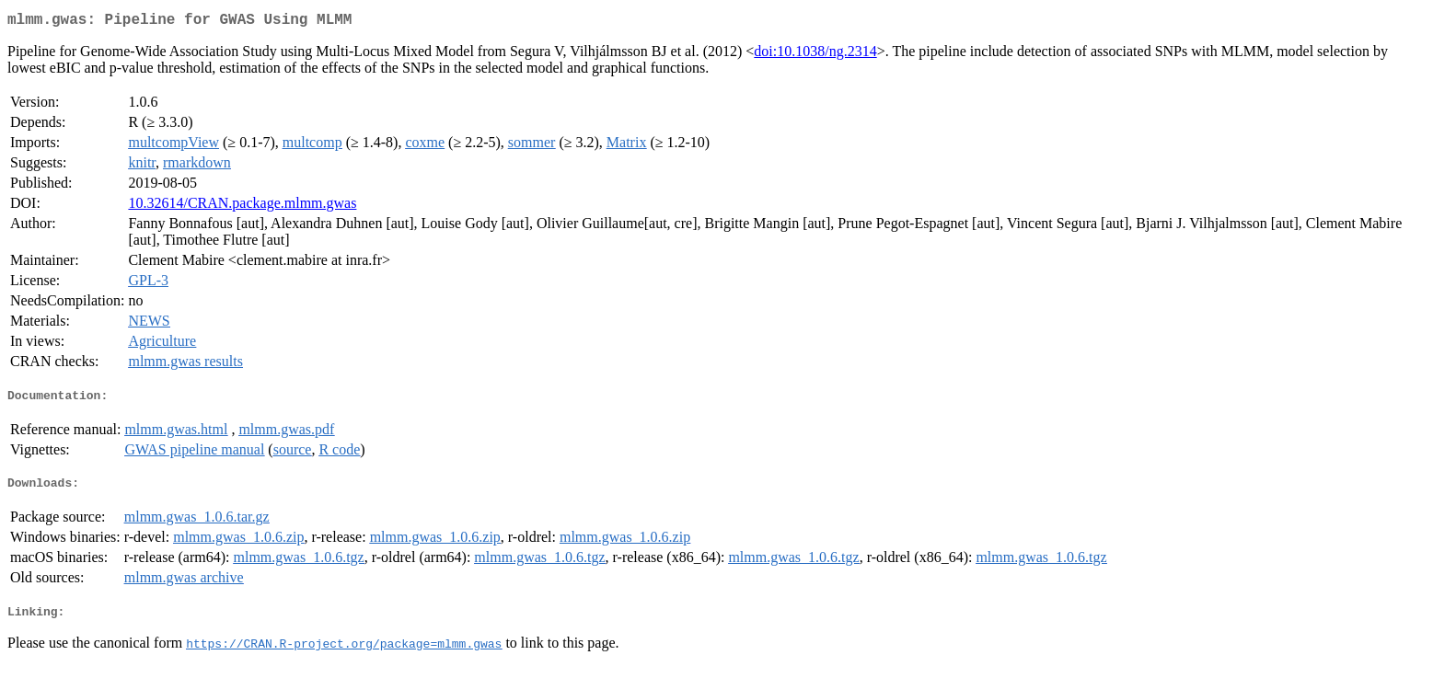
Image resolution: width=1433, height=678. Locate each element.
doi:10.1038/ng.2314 (815, 55)
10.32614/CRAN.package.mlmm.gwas (242, 206)
